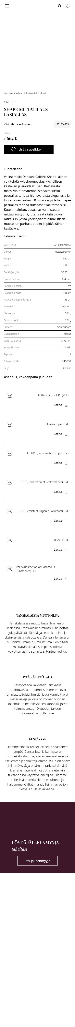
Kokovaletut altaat (36, 93)
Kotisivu (8, 93)
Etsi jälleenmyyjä (37, 861)
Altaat (19, 93)
